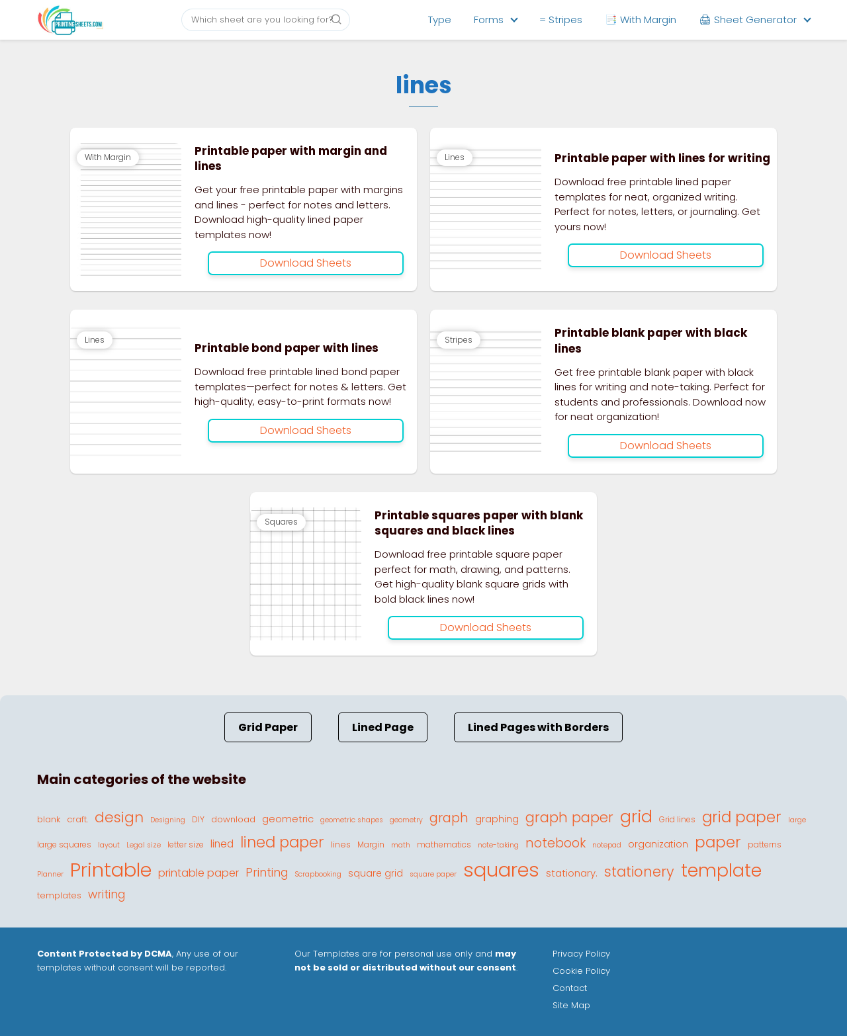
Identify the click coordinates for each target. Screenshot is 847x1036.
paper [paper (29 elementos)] (718, 842)
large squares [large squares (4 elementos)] (64, 844)
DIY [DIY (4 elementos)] (198, 819)
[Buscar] (336, 19)
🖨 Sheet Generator (748, 19)
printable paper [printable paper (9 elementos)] (198, 873)
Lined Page (383, 727)
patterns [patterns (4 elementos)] (764, 844)
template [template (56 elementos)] (721, 870)
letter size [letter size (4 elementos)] (185, 844)
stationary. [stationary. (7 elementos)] (572, 873)
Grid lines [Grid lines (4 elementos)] (677, 819)
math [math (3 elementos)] (400, 845)
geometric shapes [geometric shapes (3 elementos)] (351, 820)
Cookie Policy (581, 971)
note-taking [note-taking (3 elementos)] (498, 845)
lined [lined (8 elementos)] (222, 844)
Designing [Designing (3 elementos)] (167, 820)
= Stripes (560, 19)
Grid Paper (268, 727)
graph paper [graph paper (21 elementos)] (569, 817)
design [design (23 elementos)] (119, 817)
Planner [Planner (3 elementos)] (50, 874)
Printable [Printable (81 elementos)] (111, 870)
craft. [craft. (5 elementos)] (77, 819)
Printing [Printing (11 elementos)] (266, 873)
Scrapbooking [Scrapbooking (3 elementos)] (317, 874)
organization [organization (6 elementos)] (658, 844)
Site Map (571, 1005)
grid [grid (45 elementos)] (636, 816)
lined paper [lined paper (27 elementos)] (282, 842)
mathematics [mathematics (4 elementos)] (444, 844)
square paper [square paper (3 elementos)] (433, 874)
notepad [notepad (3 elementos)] (606, 845)
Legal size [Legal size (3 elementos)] (143, 845)
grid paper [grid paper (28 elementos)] (741, 817)
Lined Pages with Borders (538, 727)
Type (439, 19)
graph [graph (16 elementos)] (448, 818)
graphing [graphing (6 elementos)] (497, 819)
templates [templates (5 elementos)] (59, 895)
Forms (489, 19)
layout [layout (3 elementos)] (109, 845)
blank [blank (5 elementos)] (48, 819)
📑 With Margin (640, 19)
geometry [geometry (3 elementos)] (406, 820)
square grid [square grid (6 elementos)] (375, 873)
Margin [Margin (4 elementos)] (370, 844)
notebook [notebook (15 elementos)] (555, 843)
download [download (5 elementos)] (233, 819)
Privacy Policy (581, 953)
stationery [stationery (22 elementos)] (639, 871)
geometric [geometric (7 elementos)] (288, 819)
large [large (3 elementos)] (797, 820)
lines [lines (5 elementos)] (341, 844)
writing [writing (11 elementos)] (106, 894)
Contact (570, 988)
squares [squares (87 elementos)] (501, 869)
